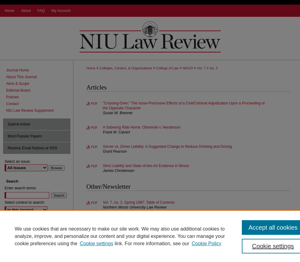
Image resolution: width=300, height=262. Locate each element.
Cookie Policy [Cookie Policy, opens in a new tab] (206, 243)
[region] (150, 236)
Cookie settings (96, 243)
